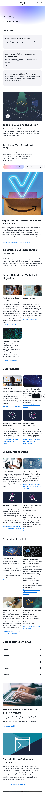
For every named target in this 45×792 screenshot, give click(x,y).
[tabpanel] (22, 207)
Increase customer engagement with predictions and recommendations (31, 441)
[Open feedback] (43, 396)
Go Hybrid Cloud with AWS (10, 360)
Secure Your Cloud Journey (10, 489)
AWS (4, 17)
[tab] (13, 167)
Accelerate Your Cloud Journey (11, 325)
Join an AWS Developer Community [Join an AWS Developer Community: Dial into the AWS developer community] (14, 784)
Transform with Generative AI (11, 580)
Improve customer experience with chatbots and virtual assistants (31, 592)
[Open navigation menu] (2, 3)
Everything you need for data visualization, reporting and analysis (11, 441)
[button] (8, 116)
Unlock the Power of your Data (11, 406)
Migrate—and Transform (30, 319)
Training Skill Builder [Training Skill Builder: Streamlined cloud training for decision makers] (9, 726)
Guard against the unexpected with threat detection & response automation (32, 486)
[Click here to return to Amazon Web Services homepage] (22, 3)
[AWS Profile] (42, 3)
